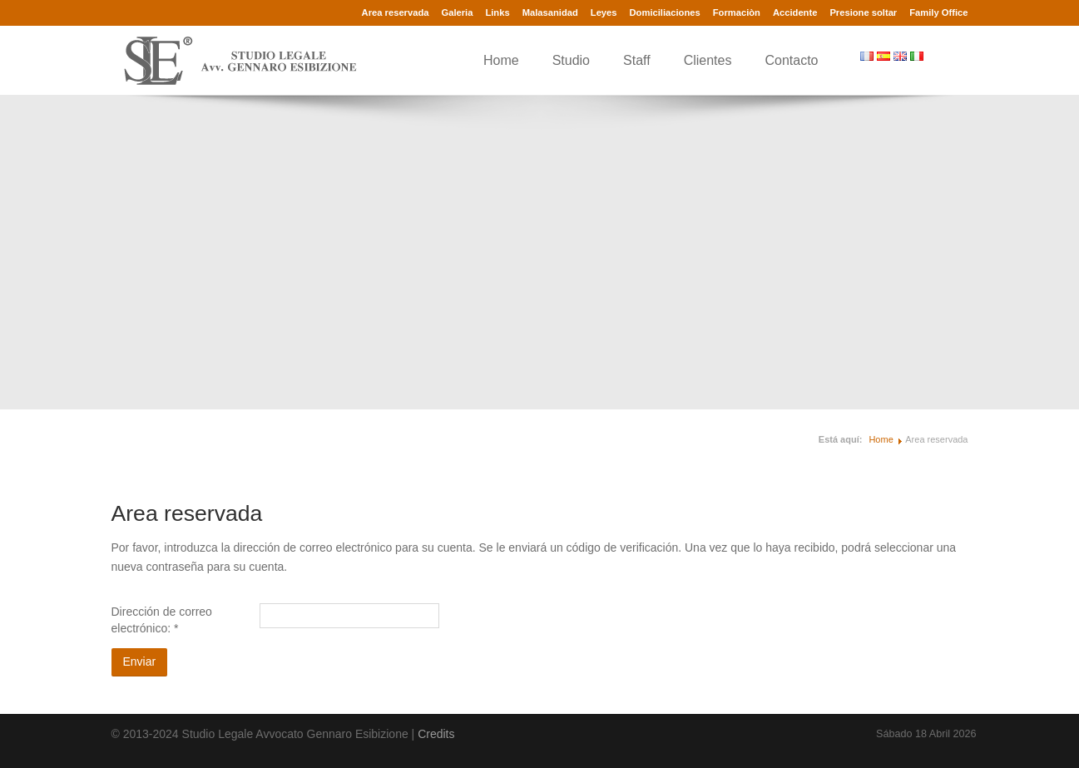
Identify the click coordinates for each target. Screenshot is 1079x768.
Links (497, 12)
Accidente (795, 12)
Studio (571, 60)
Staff (637, 60)
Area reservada (395, 12)
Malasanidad (550, 12)
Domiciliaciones (665, 12)
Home (501, 60)
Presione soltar (863, 12)
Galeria (457, 12)
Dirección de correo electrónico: (161, 620)
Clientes (708, 60)
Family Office (938, 12)
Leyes (604, 12)
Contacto (791, 60)
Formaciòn (736, 12)
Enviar (139, 661)
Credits (436, 734)
